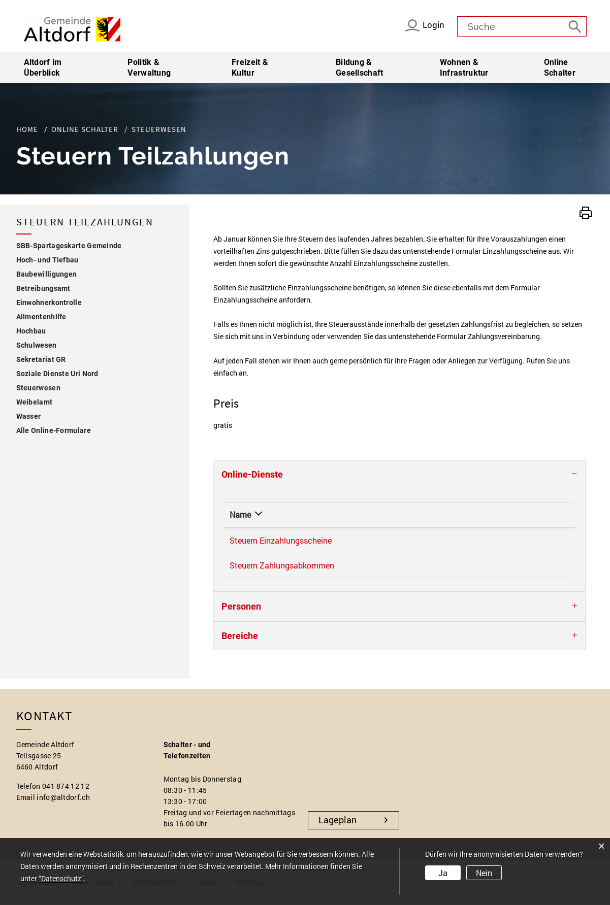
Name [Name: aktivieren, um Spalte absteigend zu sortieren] (240, 514)
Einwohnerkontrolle (49, 302)
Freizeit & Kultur (250, 67)
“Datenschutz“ (61, 878)
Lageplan (337, 827)
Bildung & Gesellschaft (359, 67)
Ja (442, 872)
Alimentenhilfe (41, 317)
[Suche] (576, 26)
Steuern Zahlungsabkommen (282, 568)
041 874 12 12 (65, 793)
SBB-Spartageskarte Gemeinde (69, 246)
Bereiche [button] (239, 643)
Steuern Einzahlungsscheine (281, 540)
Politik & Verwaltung (149, 67)
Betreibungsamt (43, 288)
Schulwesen (36, 345)
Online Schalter (559, 67)
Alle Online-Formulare (53, 430)
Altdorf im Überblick (43, 67)
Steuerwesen (60, 386)
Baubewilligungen (46, 274)
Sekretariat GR (41, 359)
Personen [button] (241, 613)
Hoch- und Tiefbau (47, 260)
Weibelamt (34, 402)
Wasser (28, 416)
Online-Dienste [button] (252, 474)
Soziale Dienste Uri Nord (57, 374)
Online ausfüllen (524, 542)
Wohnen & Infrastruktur (464, 67)
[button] (585, 211)
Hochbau (31, 331)
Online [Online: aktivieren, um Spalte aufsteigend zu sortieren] (454, 514)
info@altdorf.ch (63, 804)
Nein (484, 872)
